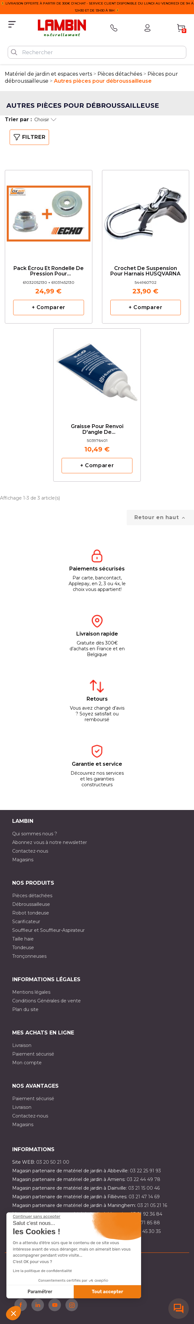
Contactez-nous (30, 851)
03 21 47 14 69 (144, 1197)
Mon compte (27, 1063)
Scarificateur (26, 921)
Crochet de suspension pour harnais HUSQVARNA (145, 271)
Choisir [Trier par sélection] (45, 119)
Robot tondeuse (30, 913)
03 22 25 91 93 (145, 1171)
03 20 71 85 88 (143, 1223)
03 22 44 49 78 (143, 1179)
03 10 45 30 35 (145, 1231)
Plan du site (25, 1009)
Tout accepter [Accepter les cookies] (107, 1291)
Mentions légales (31, 992)
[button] (13, 1313)
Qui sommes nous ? (34, 834)
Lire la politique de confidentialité (42, 1271)
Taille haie (23, 939)
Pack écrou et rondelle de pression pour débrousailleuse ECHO (48, 271)
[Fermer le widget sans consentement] (36, 1216)
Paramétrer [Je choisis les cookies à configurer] (40, 1291)
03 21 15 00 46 (144, 1188)
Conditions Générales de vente (46, 1001)
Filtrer (29, 137)
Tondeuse (23, 947)
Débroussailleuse (31, 904)
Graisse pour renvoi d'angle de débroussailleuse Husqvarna (97, 429)
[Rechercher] (97, 52)
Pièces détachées (32, 895)
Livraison (21, 1045)
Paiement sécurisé (33, 1054)
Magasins (22, 860)
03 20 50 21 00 (52, 1162)
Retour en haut (160, 517)
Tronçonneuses (29, 956)
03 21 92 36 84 (146, 1214)
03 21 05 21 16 (152, 1205)
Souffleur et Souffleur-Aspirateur (48, 930)
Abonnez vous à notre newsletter (49, 842)
